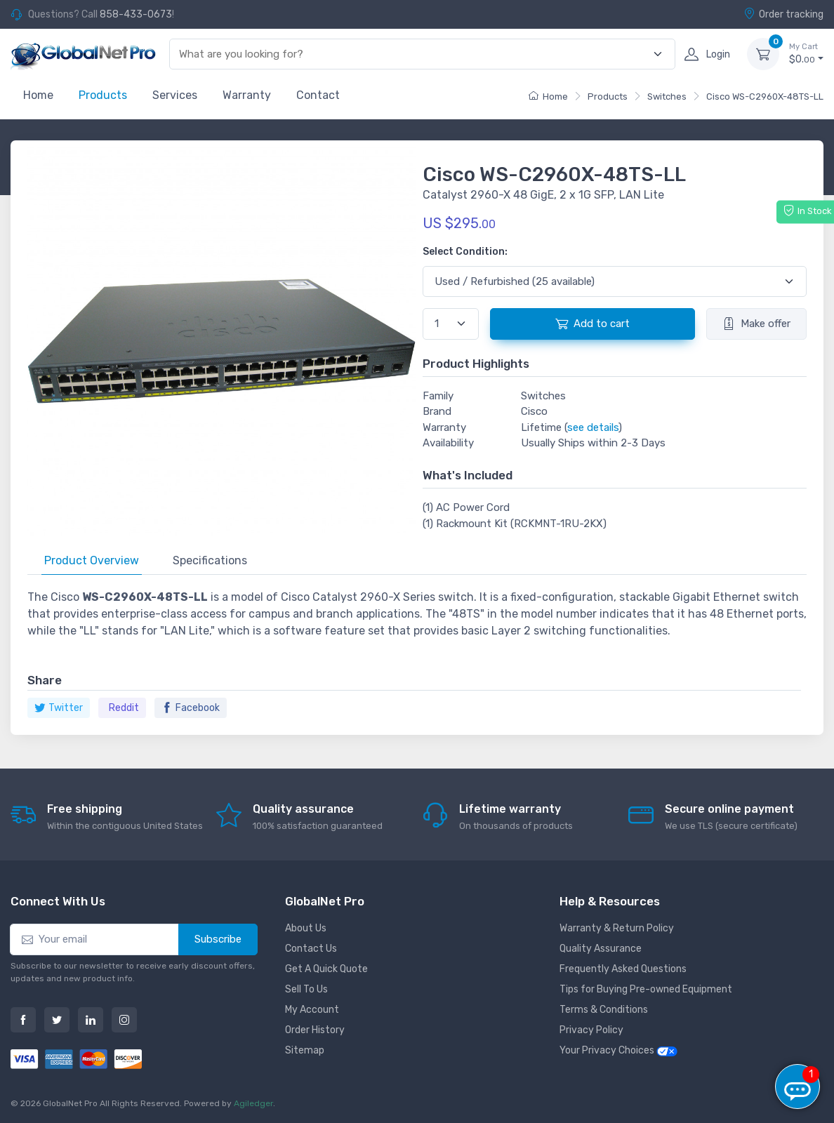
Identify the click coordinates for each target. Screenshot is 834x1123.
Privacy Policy (591, 1030)
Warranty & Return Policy (617, 928)
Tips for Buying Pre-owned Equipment (646, 989)
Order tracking (783, 14)
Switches (667, 96)
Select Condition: (465, 252)
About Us (305, 928)
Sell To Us (306, 989)
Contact (318, 95)
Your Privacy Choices (618, 1050)
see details (592, 427)
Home (38, 95)
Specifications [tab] (210, 560)
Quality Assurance (601, 949)
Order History (315, 1030)
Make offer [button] (756, 323)
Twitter (58, 708)
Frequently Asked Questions (623, 969)
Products (103, 95)
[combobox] (414, 54)
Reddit (124, 708)
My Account (312, 1010)
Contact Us (311, 949)
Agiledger (253, 1103)
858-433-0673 (136, 14)
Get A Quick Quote (326, 969)
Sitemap (304, 1050)
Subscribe (217, 939)
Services (174, 95)
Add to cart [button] (592, 323)
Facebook (190, 708)
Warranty (247, 95)
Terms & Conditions (604, 1010)
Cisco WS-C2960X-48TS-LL (764, 96)
